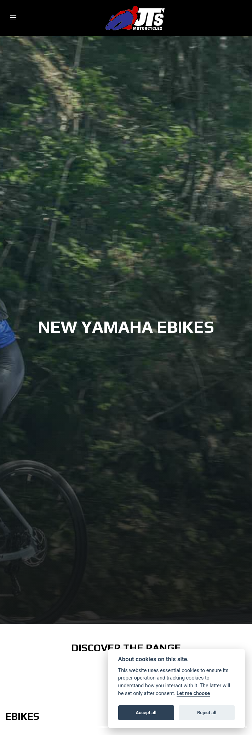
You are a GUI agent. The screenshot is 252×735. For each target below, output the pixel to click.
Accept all (146, 712)
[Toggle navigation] (13, 18)
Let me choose (193, 693)
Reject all (206, 712)
